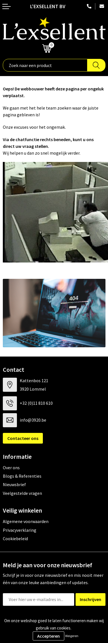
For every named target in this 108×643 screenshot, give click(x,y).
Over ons (11, 467)
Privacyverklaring (19, 530)
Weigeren (71, 636)
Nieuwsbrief (14, 484)
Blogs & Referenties (22, 476)
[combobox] (45, 65)
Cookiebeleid (15, 538)
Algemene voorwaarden (26, 521)
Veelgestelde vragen (22, 493)
